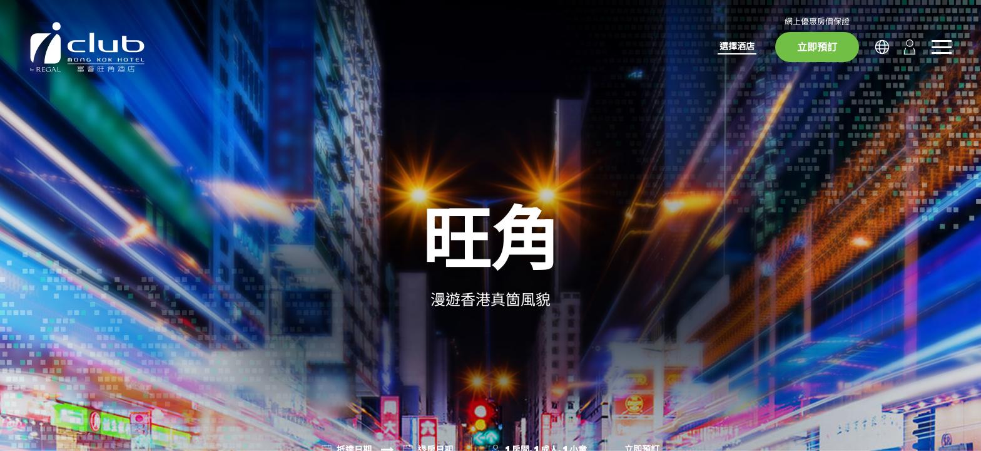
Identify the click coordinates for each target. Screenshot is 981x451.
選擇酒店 (737, 46)
